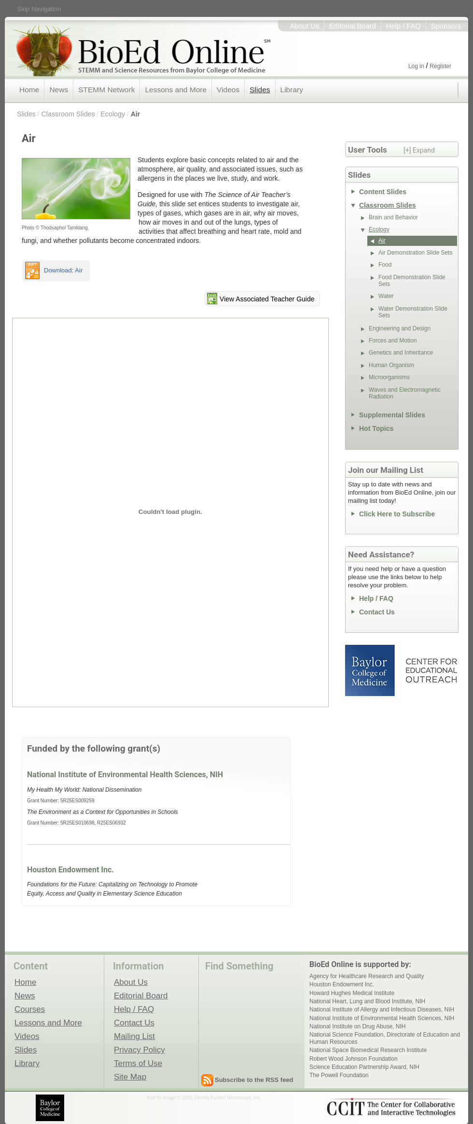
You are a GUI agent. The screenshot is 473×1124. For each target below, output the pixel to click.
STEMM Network (106, 89)
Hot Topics (376, 428)
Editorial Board (352, 26)
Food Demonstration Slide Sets (411, 280)
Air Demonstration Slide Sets (415, 252)
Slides (260, 89)
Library (291, 89)
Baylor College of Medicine (370, 670)
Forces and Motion (393, 340)
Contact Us (377, 612)
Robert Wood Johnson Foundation (353, 1058)
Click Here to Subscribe (397, 514)
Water (386, 296)
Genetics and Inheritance (401, 352)
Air (135, 114)
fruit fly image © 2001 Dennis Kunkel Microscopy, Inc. (204, 1097)
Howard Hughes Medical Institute (351, 993)
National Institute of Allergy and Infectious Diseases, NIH (381, 1009)
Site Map (130, 1076)
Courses (29, 1009)
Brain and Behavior (393, 217)
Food (384, 264)
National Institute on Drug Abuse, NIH (357, 1026)
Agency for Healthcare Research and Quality (366, 976)
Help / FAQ (403, 26)
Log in (416, 66)
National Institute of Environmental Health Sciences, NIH (125, 774)
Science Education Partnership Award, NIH (364, 1067)
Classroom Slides (68, 114)
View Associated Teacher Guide (267, 299)
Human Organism (391, 365)
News (58, 89)
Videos (228, 89)
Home (29, 89)
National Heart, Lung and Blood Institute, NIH (367, 1001)
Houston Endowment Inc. (70, 869)
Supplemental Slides (392, 415)
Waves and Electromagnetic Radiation (405, 393)
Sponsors (446, 26)
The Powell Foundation (339, 1075)
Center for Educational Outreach (431, 670)
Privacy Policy (139, 1049)
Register (440, 66)
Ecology (112, 114)
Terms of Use (138, 1063)
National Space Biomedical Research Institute (368, 1050)
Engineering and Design (400, 328)
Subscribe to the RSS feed (254, 1079)
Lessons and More (176, 89)
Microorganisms (389, 377)
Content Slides (382, 192)
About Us (305, 26)
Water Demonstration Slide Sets (412, 312)
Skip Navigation (39, 9)
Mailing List (134, 1036)
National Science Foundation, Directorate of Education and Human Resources (384, 1038)
